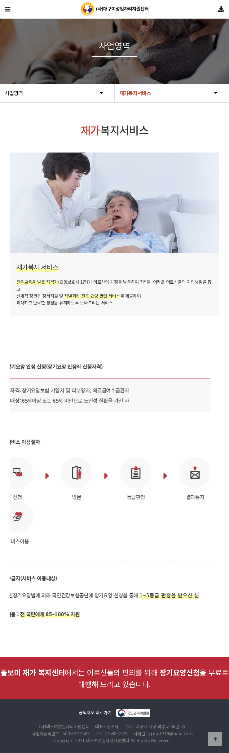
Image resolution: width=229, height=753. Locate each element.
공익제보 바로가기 (114, 713)
